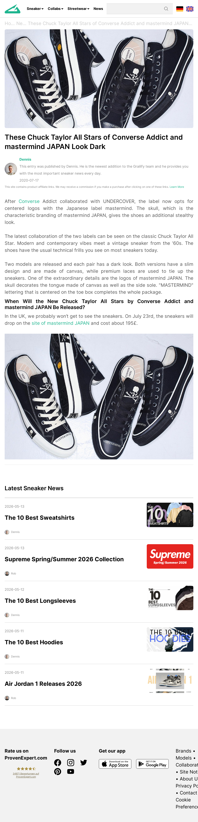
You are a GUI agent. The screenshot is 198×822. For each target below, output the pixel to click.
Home (10, 23)
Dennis (25, 159)
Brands (183, 751)
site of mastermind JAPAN (60, 323)
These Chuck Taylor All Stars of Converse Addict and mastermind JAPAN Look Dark (110, 23)
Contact (188, 793)
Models (184, 758)
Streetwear (77, 9)
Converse (29, 201)
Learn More (177, 186)
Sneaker (34, 9)
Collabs (54, 9)
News (98, 9)
